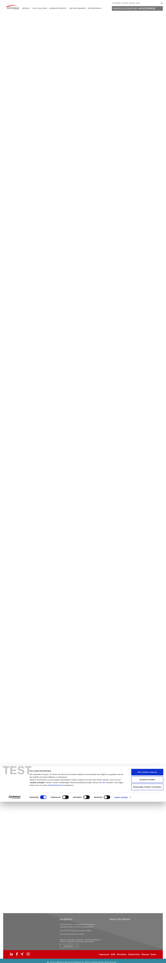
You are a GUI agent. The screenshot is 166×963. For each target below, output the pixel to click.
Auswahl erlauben (147, 941)
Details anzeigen (121, 958)
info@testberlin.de (55, 946)
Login (138, 3)
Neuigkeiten (116, 3)
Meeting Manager (77, 8)
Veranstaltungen (57, 8)
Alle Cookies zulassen (147, 933)
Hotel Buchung (40, 8)
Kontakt (125, 3)
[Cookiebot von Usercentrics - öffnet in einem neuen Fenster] (15, 958)
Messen (25, 8)
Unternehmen (94, 8)
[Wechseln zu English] (132, 3)
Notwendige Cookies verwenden (147, 948)
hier (104, 944)
